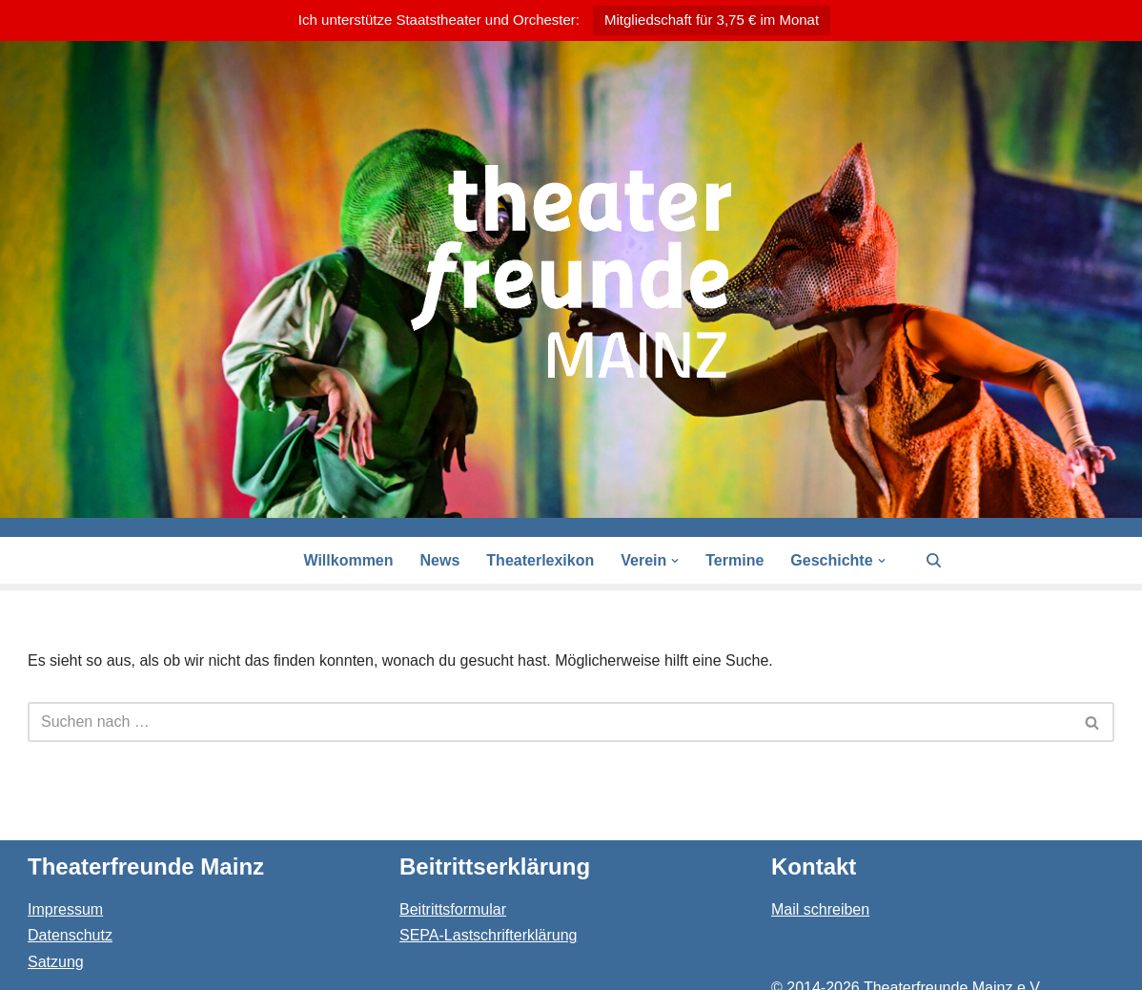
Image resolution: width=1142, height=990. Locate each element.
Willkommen (348, 560)
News (440, 560)
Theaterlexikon (540, 560)
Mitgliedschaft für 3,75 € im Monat (711, 19)
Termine (734, 560)
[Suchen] (934, 560)
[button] (675, 561)
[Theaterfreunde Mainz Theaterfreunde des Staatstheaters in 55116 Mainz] (571, 271)
